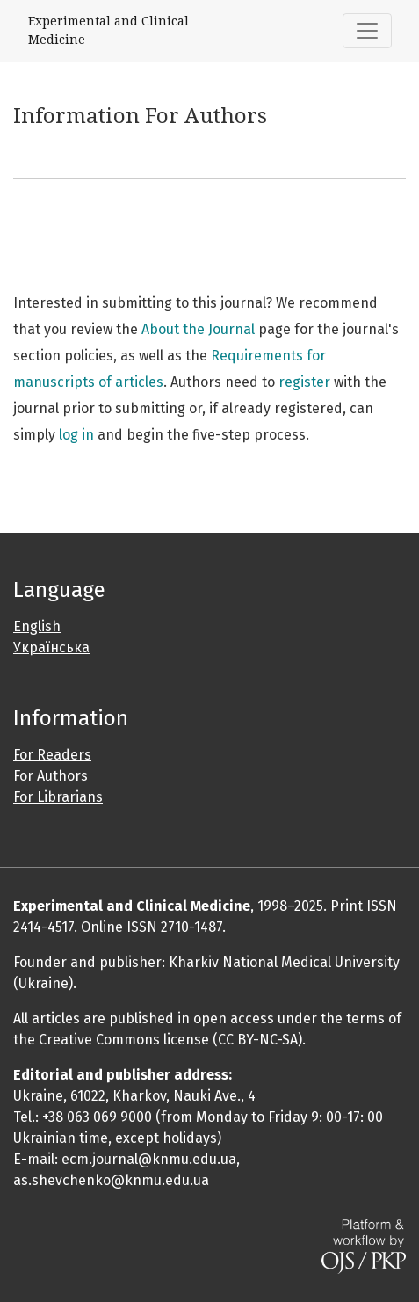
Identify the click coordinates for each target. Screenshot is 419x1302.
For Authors (50, 775)
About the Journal (198, 329)
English (37, 626)
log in (76, 434)
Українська (51, 647)
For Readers (52, 754)
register (304, 382)
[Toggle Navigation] (367, 30)
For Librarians (58, 797)
